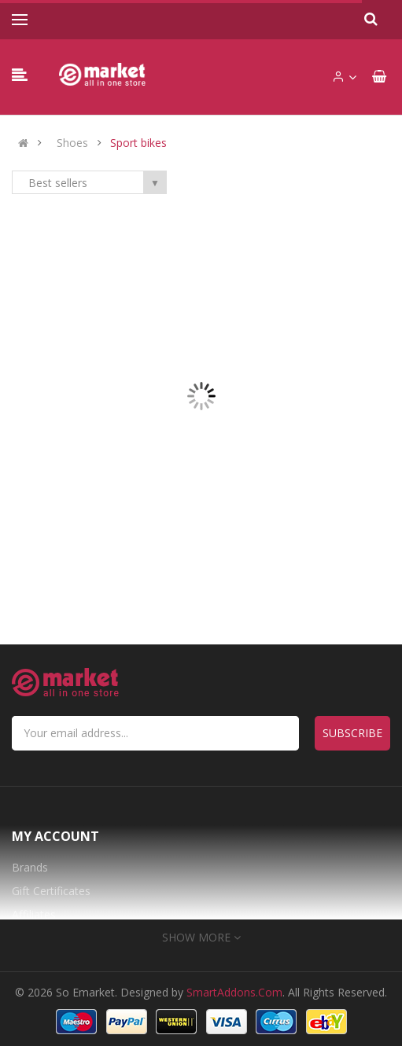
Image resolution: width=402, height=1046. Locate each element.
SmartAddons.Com (234, 992)
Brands (30, 867)
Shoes (72, 143)
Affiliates (34, 914)
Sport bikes (138, 143)
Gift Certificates (51, 890)
